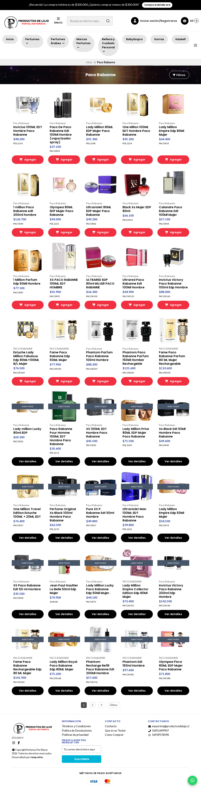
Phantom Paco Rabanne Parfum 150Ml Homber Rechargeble (135, 358)
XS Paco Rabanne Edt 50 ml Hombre (27, 587)
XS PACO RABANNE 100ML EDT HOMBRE (64, 283)
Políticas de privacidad (75, 734)
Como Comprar (114, 734)
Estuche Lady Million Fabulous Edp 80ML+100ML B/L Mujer (26, 358)
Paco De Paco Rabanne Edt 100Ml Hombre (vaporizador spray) (61, 134)
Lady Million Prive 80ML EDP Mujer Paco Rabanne (135, 432)
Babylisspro (134, 39)
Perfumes (32, 41)
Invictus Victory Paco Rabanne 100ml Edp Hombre (173, 283)
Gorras (159, 39)
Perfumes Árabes (58, 41)
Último (114, 705)
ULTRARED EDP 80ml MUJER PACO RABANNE (100, 283)
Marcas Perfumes (83, 43)
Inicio (10, 39)
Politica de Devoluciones (77, 730)
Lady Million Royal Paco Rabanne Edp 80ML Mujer (63, 665)
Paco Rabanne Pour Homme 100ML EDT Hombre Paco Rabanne (61, 436)
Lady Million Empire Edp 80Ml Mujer (171, 131)
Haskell (180, 39)
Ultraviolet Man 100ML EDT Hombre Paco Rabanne (134, 514)
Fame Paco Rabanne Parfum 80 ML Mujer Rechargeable (172, 358)
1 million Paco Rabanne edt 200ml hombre (24, 211)
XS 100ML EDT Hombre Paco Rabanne (96, 432)
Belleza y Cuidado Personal (108, 45)
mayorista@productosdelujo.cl (168, 726)
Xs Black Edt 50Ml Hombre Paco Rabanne (172, 432)
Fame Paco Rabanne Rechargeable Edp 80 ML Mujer (27, 667)
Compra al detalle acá (157, 4)
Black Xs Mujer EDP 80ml (136, 209)
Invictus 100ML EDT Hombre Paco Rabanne (27, 131)
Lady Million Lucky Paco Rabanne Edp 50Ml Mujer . (100, 589)
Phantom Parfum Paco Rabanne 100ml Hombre (99, 356)
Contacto (111, 726)
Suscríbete (81, 759)
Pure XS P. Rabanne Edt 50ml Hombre (100, 513)
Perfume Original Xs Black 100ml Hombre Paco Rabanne (63, 514)
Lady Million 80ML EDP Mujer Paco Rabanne (99, 131)
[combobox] (90, 21)
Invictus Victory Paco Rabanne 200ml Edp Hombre (171, 591)
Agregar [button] (27, 159)
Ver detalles (27, 461)
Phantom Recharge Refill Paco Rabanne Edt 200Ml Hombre (100, 667)
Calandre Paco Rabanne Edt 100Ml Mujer (170, 211)
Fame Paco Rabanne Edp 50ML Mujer (60, 356)
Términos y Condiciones (76, 726)
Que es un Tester (115, 730)
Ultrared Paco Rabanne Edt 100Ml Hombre (133, 283)
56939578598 (158, 734)
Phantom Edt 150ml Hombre (133, 664)
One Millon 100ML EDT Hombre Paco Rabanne (136, 131)
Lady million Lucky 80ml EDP (27, 431)
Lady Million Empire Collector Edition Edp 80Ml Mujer (135, 591)
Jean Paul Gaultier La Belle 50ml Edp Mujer (64, 589)
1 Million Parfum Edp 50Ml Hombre (26, 282)
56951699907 (158, 730)
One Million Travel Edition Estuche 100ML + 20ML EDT (27, 513)
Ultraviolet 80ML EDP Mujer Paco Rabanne (98, 211)
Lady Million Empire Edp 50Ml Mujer (171, 513)
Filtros (178, 75)
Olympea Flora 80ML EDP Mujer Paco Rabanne (171, 665)
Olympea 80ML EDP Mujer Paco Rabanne (61, 211)
